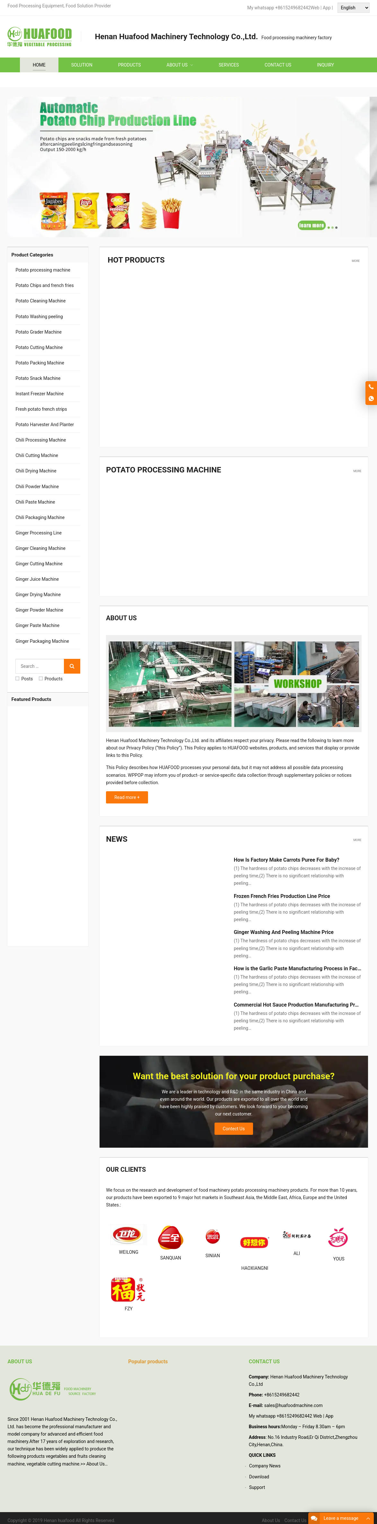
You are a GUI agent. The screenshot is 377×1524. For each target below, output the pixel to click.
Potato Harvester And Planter (44, 424)
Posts (24, 678)
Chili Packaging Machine (40, 517)
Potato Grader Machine (38, 332)
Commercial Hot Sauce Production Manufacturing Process (301, 1000)
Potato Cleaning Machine (40, 300)
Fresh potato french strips (41, 409)
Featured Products (31, 699)
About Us (95, 1458)
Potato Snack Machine (37, 378)
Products (51, 678)
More (356, 259)
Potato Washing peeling (39, 316)
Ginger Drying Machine (38, 594)
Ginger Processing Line (38, 532)
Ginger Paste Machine (37, 625)
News (115, 834)
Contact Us (296, 1515)
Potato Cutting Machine (39, 347)
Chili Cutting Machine (36, 455)
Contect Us (234, 1123)
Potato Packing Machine (39, 362)
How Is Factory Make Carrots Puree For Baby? (286, 855)
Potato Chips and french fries (44, 285)
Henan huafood (59, 1515)
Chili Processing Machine (40, 440)
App (327, 7)
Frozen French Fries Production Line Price (282, 891)
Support (257, 1482)
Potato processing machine (153, 467)
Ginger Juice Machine (37, 579)
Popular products (148, 1356)
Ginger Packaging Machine (42, 641)
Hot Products (131, 259)
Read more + (127, 793)
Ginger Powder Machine (39, 610)
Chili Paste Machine (35, 502)
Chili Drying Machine (35, 470)
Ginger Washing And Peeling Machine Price (284, 927)
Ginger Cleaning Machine (40, 548)
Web (315, 7)
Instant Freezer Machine (39, 393)
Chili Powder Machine (37, 486)
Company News (265, 1461)
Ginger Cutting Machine (38, 563)
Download (259, 1471)
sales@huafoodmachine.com (293, 1400)
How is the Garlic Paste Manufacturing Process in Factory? (301, 964)
